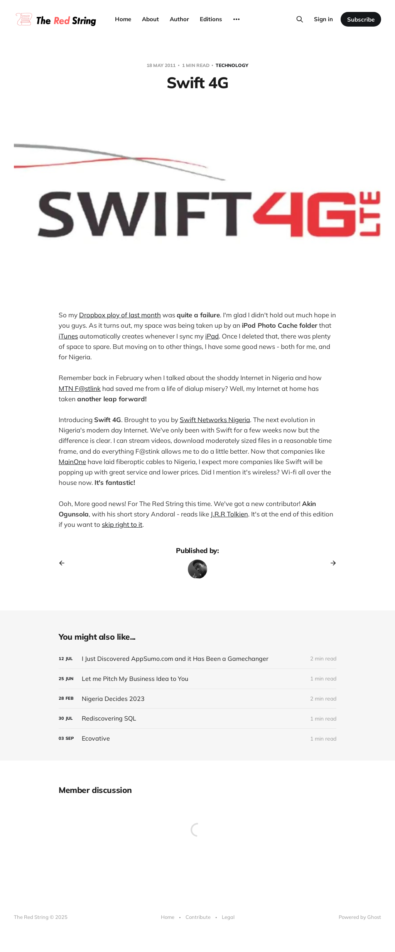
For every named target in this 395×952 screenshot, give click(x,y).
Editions (211, 19)
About (150, 19)
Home (123, 19)
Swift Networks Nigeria (215, 420)
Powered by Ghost (360, 917)
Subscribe (361, 19)
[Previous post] (64, 563)
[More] (236, 19)
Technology (232, 65)
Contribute (198, 917)
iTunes (68, 336)
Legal (228, 917)
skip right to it (122, 524)
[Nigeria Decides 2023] (197, 699)
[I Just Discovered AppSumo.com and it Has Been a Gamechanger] (197, 659)
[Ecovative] (197, 738)
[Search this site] (300, 19)
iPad (212, 336)
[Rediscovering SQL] (197, 718)
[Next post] (330, 563)
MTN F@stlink (80, 388)
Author (179, 19)
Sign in (323, 19)
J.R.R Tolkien (229, 514)
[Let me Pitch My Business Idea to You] (197, 679)
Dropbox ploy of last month (120, 315)
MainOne (72, 462)
